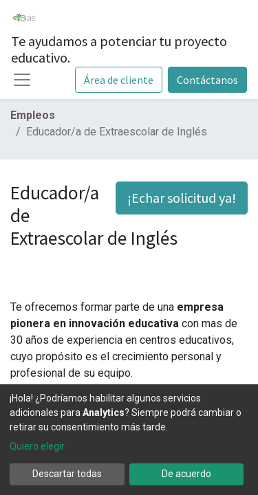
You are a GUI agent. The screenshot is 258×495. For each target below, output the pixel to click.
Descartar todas (67, 473)
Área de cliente (118, 80)
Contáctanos (207, 80)
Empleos (32, 115)
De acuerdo (186, 473)
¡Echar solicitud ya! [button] (181, 197)
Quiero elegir (37, 446)
